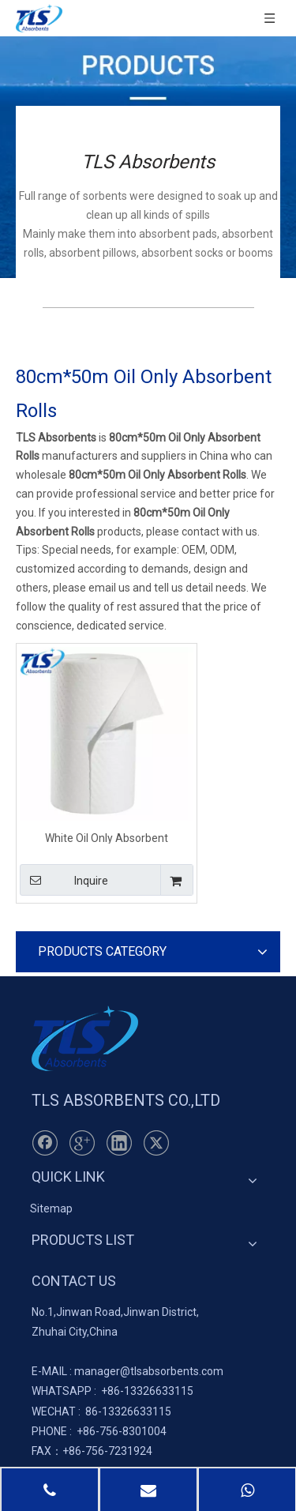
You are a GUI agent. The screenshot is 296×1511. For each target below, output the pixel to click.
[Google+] (82, 1143)
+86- (112, 1391)
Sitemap (51, 1208)
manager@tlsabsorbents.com (148, 1371)
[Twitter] (156, 1143)
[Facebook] (45, 1143)
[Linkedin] (119, 1143)
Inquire (64, 880)
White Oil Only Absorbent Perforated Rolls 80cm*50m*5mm (107, 838)
